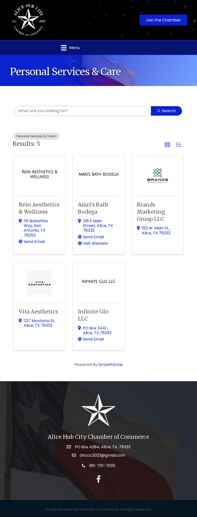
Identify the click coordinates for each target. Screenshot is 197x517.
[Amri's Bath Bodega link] (98, 174)
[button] (167, 145)
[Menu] (70, 48)
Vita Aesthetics (38, 311)
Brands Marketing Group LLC (151, 212)
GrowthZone (110, 364)
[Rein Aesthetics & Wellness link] (39, 174)
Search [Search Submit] (166, 111)
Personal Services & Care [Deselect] (36, 136)
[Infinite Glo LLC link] (98, 281)
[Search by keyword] (83, 111)
